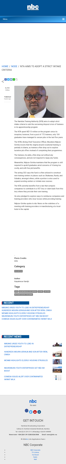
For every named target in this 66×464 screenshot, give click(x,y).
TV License (35, 452)
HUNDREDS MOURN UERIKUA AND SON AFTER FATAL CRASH (27, 310)
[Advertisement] (33, 40)
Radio (35, 457)
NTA (16, 291)
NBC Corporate (35, 450)
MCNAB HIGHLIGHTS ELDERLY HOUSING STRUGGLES (23, 313)
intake (40, 291)
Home (5, 66)
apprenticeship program (23, 294)
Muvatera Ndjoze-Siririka (28, 291)
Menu (5, 19)
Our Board (35, 455)
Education (18, 271)
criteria (47, 291)
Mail (35, 459)
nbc (33, 401)
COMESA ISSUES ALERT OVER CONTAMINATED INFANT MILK (27, 319)
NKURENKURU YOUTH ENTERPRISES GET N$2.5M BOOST (25, 316)
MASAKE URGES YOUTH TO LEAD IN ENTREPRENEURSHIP (25, 308)
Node (14, 66)
